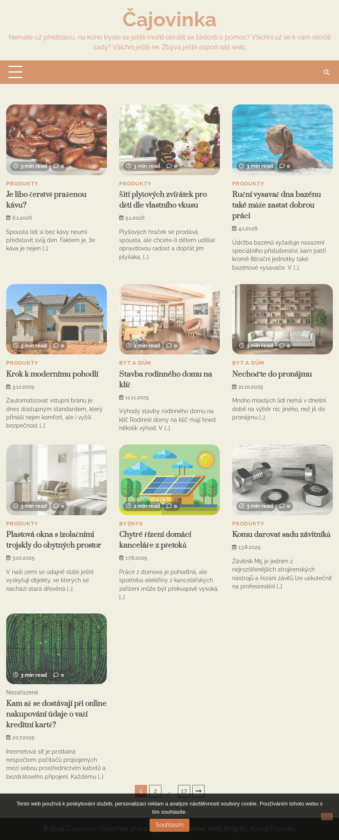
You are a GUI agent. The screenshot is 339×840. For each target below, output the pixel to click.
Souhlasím (170, 824)
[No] (327, 816)
